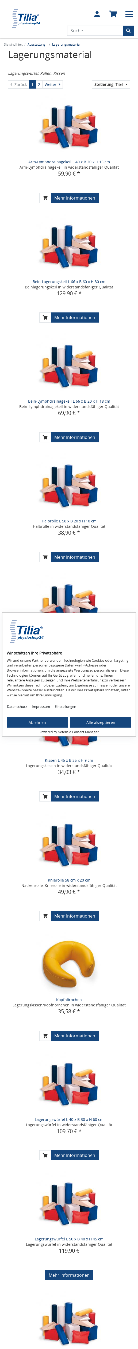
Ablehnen (37, 722)
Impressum (41, 706)
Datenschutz (17, 706)
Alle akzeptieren (100, 722)
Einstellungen (65, 706)
